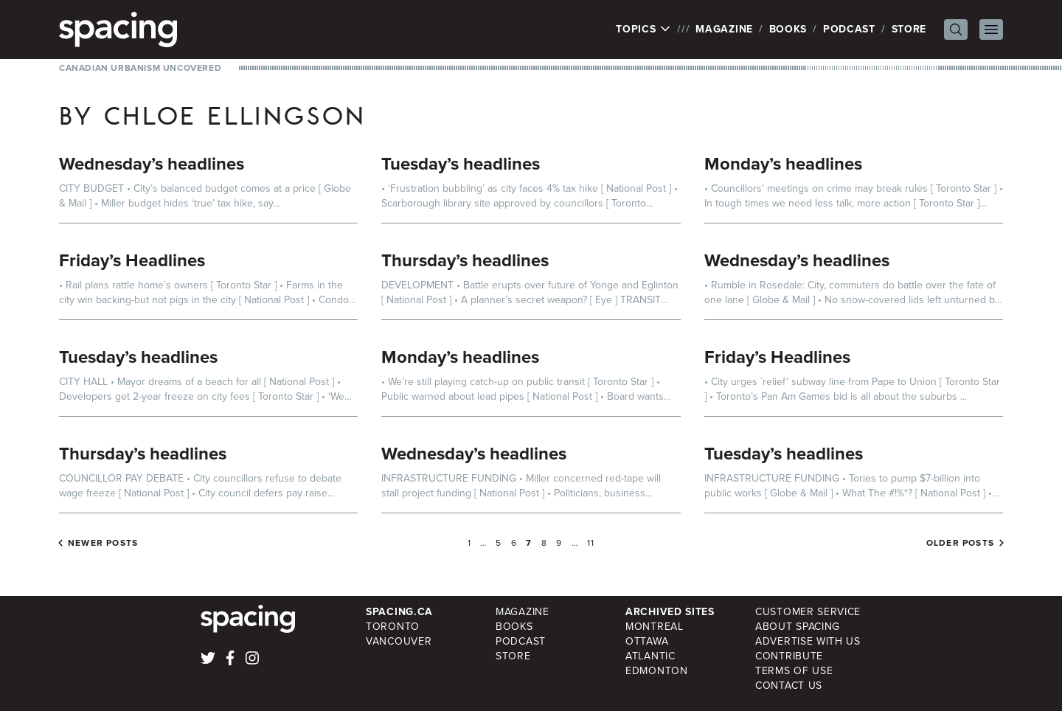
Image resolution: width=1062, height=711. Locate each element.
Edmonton (656, 671)
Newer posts (103, 543)
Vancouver (398, 641)
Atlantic (650, 656)
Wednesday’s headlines (151, 163)
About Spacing (797, 626)
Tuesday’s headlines (460, 163)
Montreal (654, 626)
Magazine (724, 29)
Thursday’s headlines (465, 260)
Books (788, 29)
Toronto (393, 626)
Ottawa (646, 641)
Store (909, 29)
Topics (643, 29)
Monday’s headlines (783, 163)
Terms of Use (794, 671)
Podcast (849, 29)
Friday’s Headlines (132, 260)
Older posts (960, 543)
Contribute (789, 656)
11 (590, 542)
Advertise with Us (808, 641)
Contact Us (788, 685)
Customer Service (808, 612)
